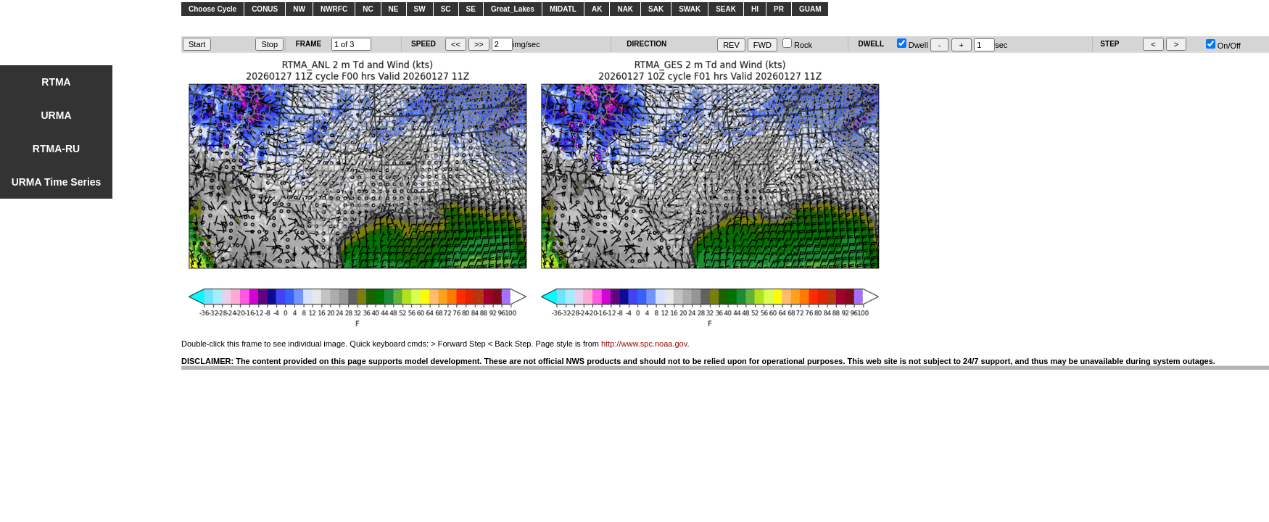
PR (779, 9)
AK (597, 9)
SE (471, 9)
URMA (56, 115)
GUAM (810, 9)
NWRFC (334, 9)
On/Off (1223, 45)
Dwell (912, 45)
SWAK (689, 9)
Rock (797, 45)
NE (394, 9)
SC (446, 9)
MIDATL (563, 9)
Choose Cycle (212, 9)
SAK (656, 9)
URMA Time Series (57, 182)
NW (299, 9)
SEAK (726, 9)
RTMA (55, 82)
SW (420, 9)
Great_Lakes (512, 9)
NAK (625, 9)
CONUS (265, 9)
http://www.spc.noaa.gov (644, 343)
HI (754, 9)
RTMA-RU (56, 148)
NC (368, 9)
